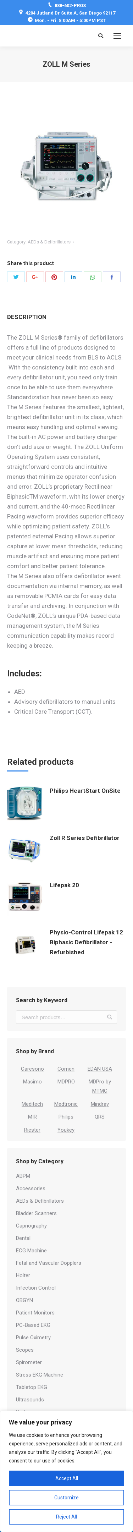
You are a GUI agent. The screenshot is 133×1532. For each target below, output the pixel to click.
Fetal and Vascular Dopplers (48, 1263)
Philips (66, 1117)
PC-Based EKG (33, 1325)
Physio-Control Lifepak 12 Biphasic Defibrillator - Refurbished (86, 942)
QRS (100, 1117)
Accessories (30, 1188)
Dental (23, 1238)
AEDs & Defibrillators (49, 242)
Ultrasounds (30, 1399)
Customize (66, 1497)
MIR (32, 1117)
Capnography (31, 1226)
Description (26, 316)
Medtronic (66, 1104)
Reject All (66, 1517)
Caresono (32, 1069)
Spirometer (29, 1362)
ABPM (23, 1176)
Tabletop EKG (31, 1387)
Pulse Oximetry (33, 1337)
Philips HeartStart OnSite (85, 790)
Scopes (25, 1350)
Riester (32, 1130)
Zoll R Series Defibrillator (85, 837)
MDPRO (66, 1081)
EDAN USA (100, 1069)
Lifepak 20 (64, 885)
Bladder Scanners (36, 1213)
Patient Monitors (35, 1312)
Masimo (32, 1081)
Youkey (65, 1130)
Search (109, 1017)
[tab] (66, 313)
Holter (23, 1275)
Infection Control (36, 1288)
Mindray (100, 1104)
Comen (65, 1069)
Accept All (66, 1478)
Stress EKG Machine (39, 1375)
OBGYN (24, 1300)
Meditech (32, 1104)
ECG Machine (31, 1250)
